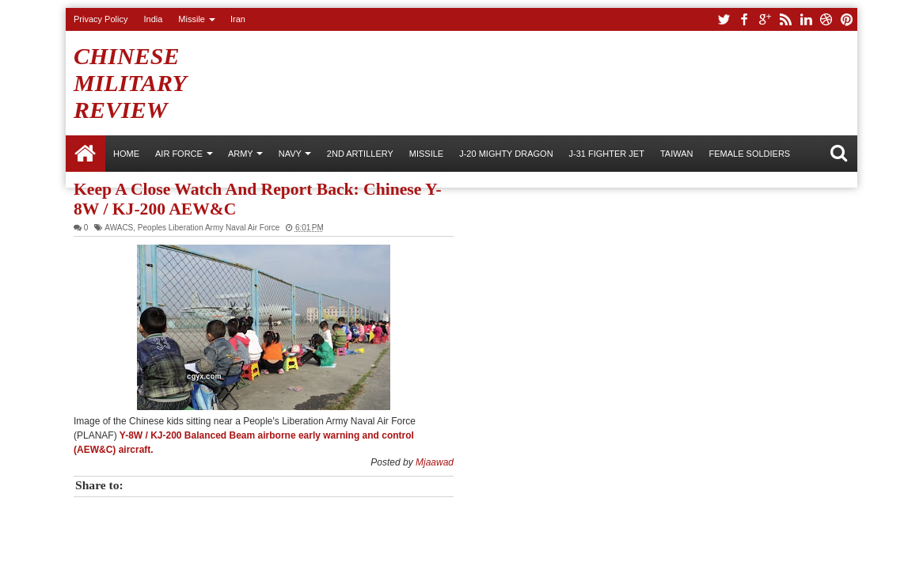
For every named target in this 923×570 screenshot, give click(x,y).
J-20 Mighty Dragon (506, 153)
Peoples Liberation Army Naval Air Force (209, 227)
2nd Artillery (360, 153)
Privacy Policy (100, 19)
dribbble (826, 19)
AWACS (118, 227)
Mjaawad (435, 462)
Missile (191, 19)
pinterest (847, 19)
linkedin (806, 19)
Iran (237, 19)
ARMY (240, 153)
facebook (744, 19)
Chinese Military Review (130, 83)
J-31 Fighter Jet (606, 153)
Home (85, 153)
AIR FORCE (179, 153)
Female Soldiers (749, 153)
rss (785, 19)
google (764, 19)
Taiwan (676, 153)
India (152, 19)
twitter (723, 19)
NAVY (290, 153)
